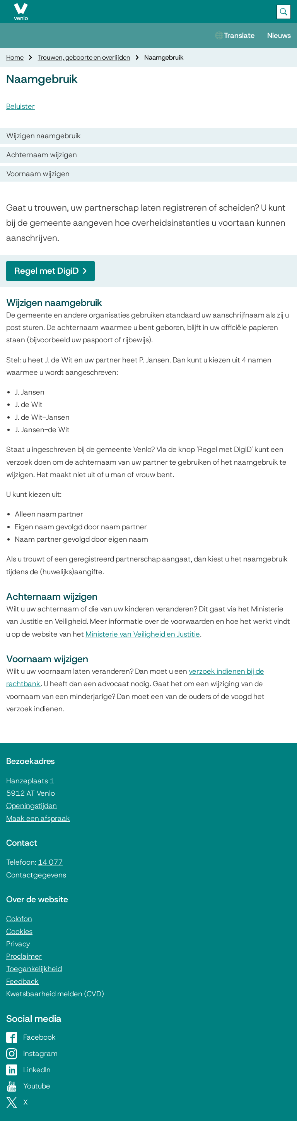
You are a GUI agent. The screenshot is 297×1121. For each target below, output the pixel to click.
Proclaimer (24, 956)
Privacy (18, 944)
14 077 (50, 862)
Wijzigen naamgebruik (43, 136)
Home (15, 57)
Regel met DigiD (50, 270)
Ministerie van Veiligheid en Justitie (142, 634)
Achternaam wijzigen (41, 155)
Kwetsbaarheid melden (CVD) (55, 994)
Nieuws (279, 35)
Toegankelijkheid (34, 968)
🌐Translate (235, 35)
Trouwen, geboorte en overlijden (84, 57)
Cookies (19, 931)
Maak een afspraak (38, 818)
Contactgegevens (36, 875)
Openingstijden (31, 805)
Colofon (19, 919)
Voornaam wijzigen (38, 174)
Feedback (22, 981)
